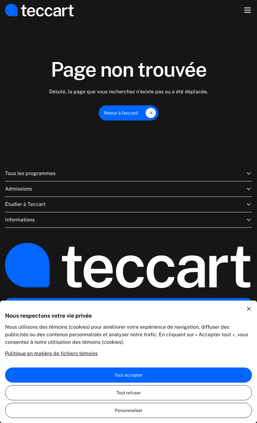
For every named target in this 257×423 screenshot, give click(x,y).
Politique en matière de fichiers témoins (51, 353)
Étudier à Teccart (128, 204)
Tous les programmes (128, 173)
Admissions (128, 189)
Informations (128, 220)
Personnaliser (129, 410)
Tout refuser (128, 392)
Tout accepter (128, 375)
